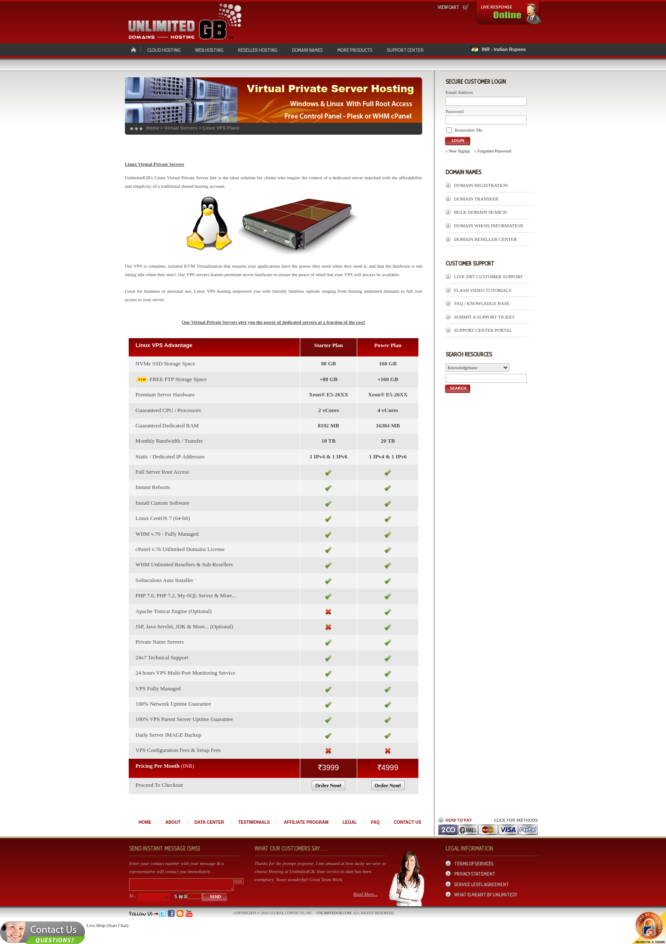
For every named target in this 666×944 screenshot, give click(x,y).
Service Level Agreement (481, 884)
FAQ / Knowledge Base (482, 303)
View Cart (448, 7)
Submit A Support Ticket (484, 316)
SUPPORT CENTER (405, 50)
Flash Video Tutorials (482, 290)
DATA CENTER (209, 822)
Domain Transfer (476, 198)
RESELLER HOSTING (257, 50)
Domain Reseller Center (485, 239)
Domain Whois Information (488, 225)
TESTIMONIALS (254, 822)
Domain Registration (481, 185)
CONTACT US (407, 822)
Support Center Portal (483, 330)
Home (152, 127)
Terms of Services (473, 864)
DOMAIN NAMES (307, 50)
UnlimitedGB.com (333, 913)
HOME (144, 822)
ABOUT (173, 822)
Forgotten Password (494, 151)
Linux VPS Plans (221, 127)
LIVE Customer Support (488, 276)
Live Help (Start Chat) (108, 925)
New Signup (459, 151)
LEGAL (350, 822)
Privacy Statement (474, 874)
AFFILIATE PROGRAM (306, 822)
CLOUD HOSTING (163, 50)
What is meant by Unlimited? (485, 895)
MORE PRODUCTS (354, 50)
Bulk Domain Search (480, 212)
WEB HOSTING (209, 50)
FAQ (375, 822)
